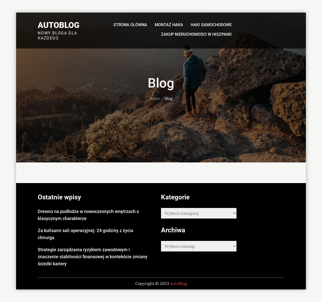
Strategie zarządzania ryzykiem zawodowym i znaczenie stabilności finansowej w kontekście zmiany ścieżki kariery (92, 256)
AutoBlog (58, 25)
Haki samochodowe (211, 24)
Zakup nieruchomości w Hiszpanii (196, 34)
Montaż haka (169, 24)
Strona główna (130, 24)
